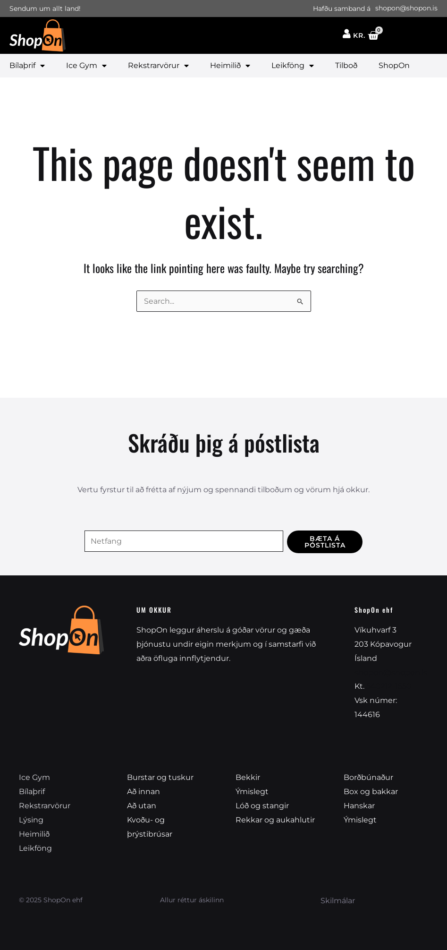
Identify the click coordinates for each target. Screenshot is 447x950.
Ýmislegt (252, 791)
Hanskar (359, 805)
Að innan (143, 791)
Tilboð (346, 65)
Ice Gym (86, 65)
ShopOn (394, 65)
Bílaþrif (27, 65)
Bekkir (248, 777)
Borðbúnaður (368, 777)
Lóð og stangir (262, 805)
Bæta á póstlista (325, 541)
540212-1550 (389, 686)
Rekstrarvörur (158, 65)
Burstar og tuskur (160, 777)
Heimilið (230, 65)
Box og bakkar (371, 791)
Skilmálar (337, 900)
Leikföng (292, 65)
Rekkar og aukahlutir (275, 819)
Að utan (141, 805)
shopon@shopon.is (390, 672)
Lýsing (31, 819)
